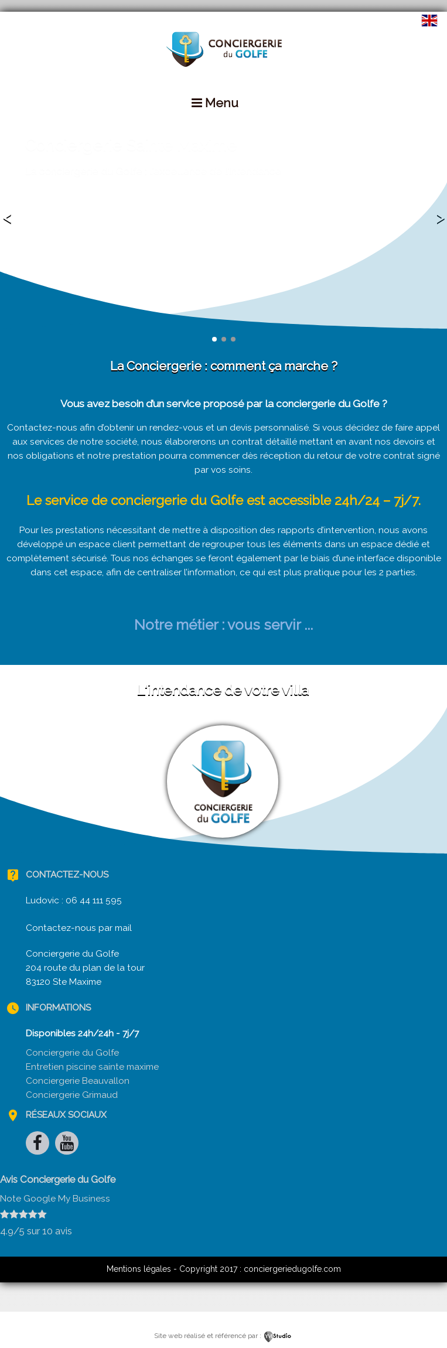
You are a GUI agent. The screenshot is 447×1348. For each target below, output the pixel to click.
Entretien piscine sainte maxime (92, 1067)
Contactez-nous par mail (79, 928)
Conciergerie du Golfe (72, 1052)
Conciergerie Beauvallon (77, 1081)
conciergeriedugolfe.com (292, 1269)
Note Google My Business (55, 1198)
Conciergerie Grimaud (72, 1095)
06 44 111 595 (94, 900)
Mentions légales (139, 1269)
